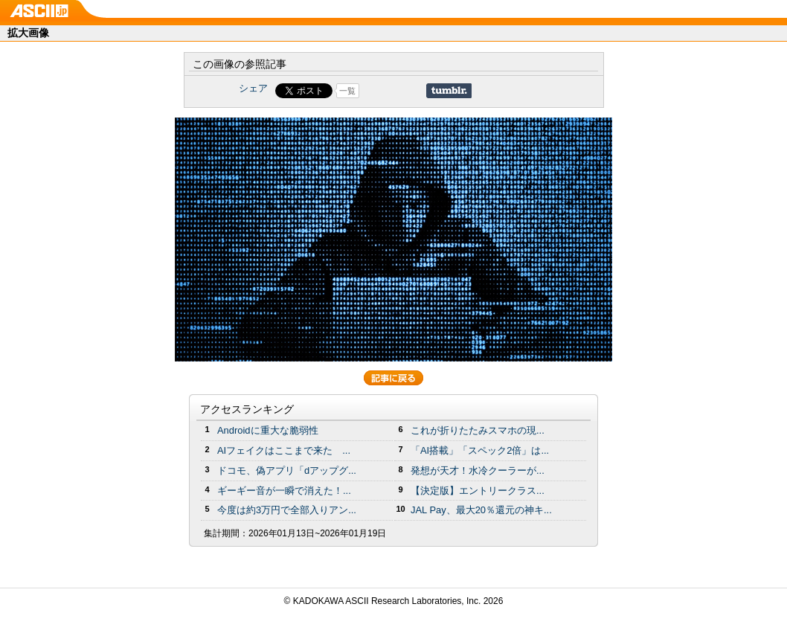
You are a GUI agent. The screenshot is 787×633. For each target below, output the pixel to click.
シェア (253, 88)
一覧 (347, 90)
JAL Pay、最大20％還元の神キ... (481, 509)
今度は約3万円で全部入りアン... (286, 509)
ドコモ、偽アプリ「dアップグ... (286, 470)
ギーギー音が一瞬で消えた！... (284, 490)
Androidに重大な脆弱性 (267, 430)
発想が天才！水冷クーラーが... (478, 470)
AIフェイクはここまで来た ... (283, 450)
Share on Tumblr (449, 90)
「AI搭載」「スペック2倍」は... (480, 450)
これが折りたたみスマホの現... (478, 430)
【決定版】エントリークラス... (478, 490)
